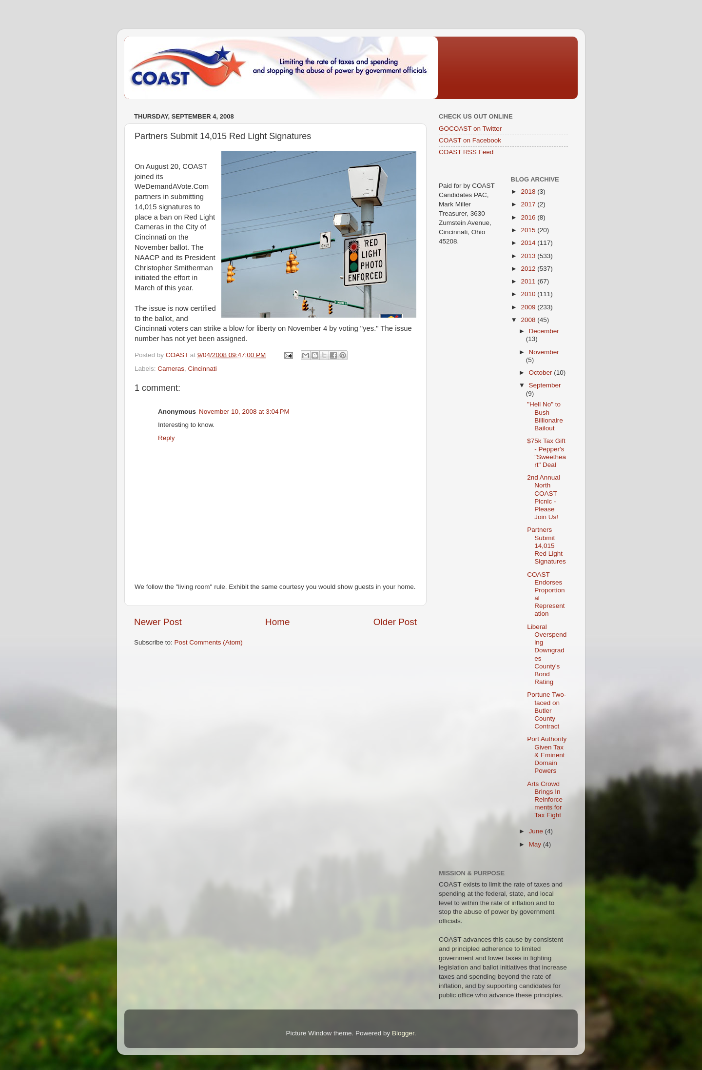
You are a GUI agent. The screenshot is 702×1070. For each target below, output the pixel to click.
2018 (529, 191)
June (537, 831)
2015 (529, 230)
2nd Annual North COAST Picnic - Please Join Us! (543, 497)
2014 (529, 242)
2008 (529, 319)
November (544, 352)
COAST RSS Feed (466, 152)
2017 (529, 204)
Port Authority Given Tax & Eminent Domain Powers (546, 754)
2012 (529, 268)
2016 (529, 217)
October (541, 372)
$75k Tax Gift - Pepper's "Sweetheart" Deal (546, 452)
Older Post (395, 622)
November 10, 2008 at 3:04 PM (244, 411)
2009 (529, 307)
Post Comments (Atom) (209, 642)
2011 (529, 281)
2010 (529, 294)
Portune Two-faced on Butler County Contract (546, 710)
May (536, 844)
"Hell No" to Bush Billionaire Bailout (545, 416)
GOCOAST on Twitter (470, 128)
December (544, 331)
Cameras (170, 368)
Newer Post (158, 622)
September (545, 385)
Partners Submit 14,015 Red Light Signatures (546, 545)
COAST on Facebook (470, 140)
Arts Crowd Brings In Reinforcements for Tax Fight (545, 799)
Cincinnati (202, 368)
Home (277, 622)
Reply (166, 438)
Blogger (403, 1033)
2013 (529, 256)
